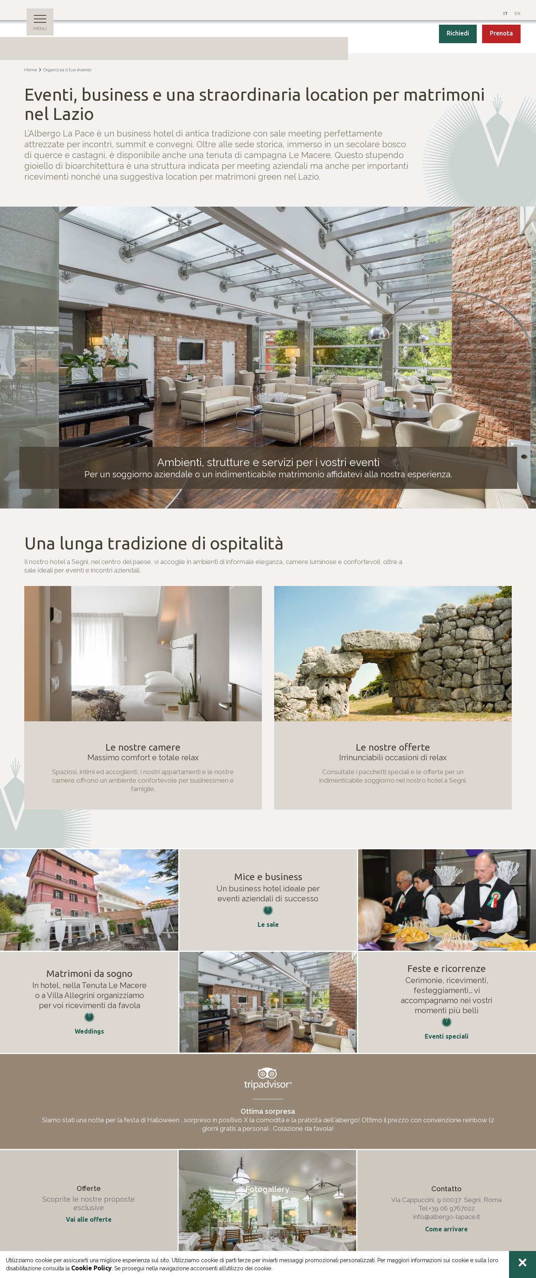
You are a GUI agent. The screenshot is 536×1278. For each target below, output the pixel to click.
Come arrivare (446, 1229)
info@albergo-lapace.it (446, 1217)
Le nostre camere (143, 747)
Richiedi (458, 33)
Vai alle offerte (89, 1219)
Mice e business (268, 876)
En (517, 13)
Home (30, 69)
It (506, 13)
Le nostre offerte (393, 747)
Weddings (89, 1031)
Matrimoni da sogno (89, 973)
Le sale (268, 924)
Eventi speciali (447, 1036)
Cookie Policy (91, 1268)
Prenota (501, 33)
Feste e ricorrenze (446, 968)
